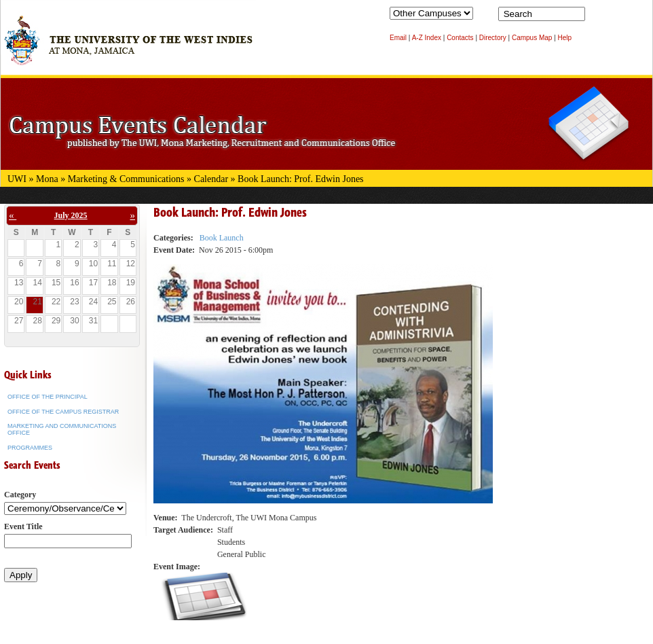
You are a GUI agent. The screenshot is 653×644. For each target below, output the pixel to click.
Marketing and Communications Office (61, 429)
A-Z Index (426, 37)
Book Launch (222, 238)
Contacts (460, 37)
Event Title (23, 526)
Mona (47, 179)
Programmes (29, 447)
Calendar (211, 179)
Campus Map (532, 37)
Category (20, 494)
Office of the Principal (47, 396)
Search (598, 17)
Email (398, 37)
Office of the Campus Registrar (63, 411)
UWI (16, 179)
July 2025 (71, 215)
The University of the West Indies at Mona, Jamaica (128, 47)
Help (565, 37)
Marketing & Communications (126, 179)
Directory (492, 37)
